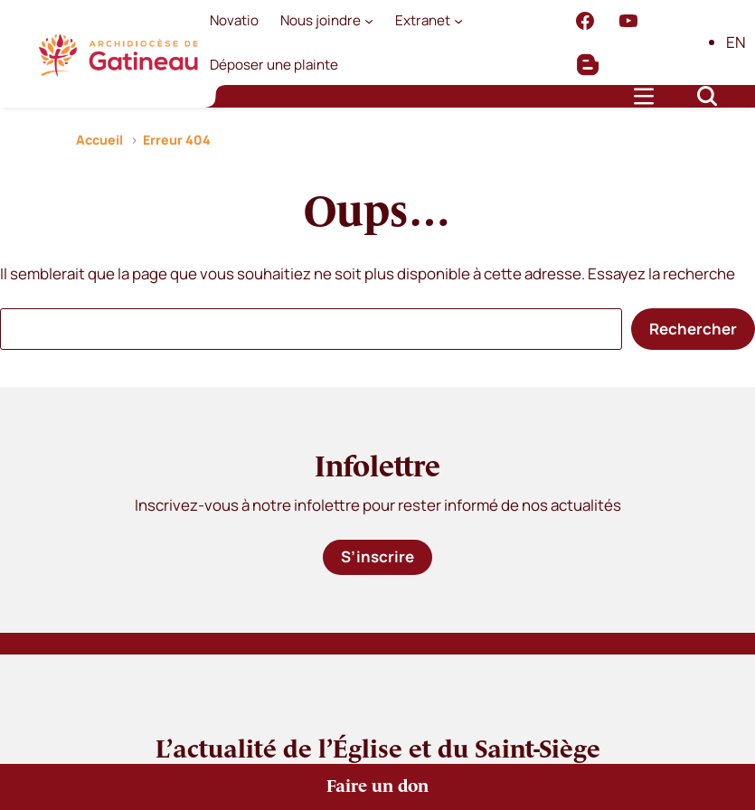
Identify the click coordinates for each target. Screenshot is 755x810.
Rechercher (693, 328)
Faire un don (377, 787)
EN (736, 42)
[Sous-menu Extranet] (458, 20)
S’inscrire (377, 556)
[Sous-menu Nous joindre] (368, 20)
